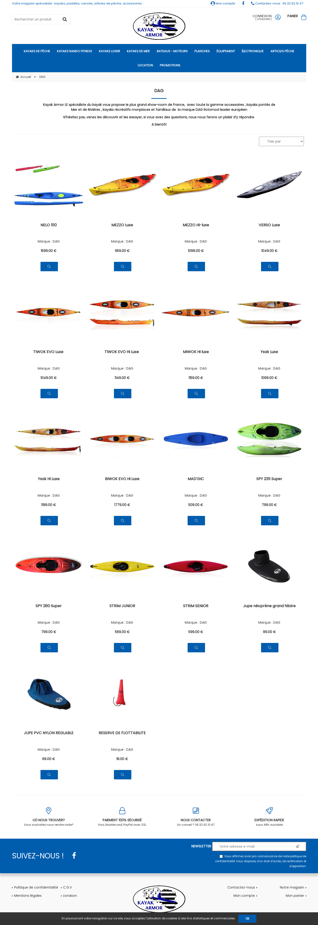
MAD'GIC (196, 479)
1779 (122, 504)
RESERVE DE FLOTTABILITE (122, 733)
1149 (122, 377)
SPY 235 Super (269, 479)
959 (122, 250)
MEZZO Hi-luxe (196, 225)
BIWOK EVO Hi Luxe (122, 479)
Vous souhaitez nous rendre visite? (49, 817)
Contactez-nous (241, 887)
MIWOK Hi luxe (196, 352)
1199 (48, 504)
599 (195, 632)
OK (247, 919)
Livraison (70, 895)
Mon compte (223, 3)
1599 (48, 250)
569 (122, 632)
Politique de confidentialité (36, 887)
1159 (196, 377)
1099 (196, 250)
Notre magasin (292, 887)
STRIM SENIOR (195, 606)
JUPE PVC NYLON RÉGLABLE (48, 733)
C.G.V (67, 887)
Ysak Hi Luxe (49, 479)
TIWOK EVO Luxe (48, 352)
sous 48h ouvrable (269, 817)
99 (269, 632)
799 (269, 504)
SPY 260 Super (49, 606)
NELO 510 (48, 225)
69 (48, 759)
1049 (269, 250)
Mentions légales (28, 895)
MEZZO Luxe (122, 225)
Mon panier (295, 895)
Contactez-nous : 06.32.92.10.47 (277, 3)
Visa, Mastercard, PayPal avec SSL (122, 817)
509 (195, 504)
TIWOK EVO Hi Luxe (122, 352)
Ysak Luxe (269, 352)
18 (122, 759)
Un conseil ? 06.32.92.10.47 (196, 817)
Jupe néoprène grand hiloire (269, 606)
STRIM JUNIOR (122, 606)
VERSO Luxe (269, 225)
